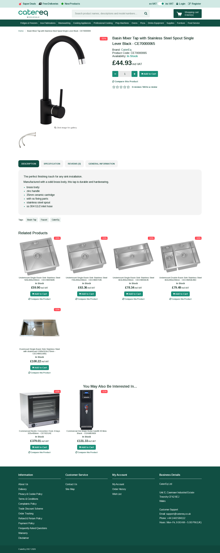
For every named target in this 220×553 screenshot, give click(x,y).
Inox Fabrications (47, 23)
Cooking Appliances (82, 23)
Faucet (44, 220)
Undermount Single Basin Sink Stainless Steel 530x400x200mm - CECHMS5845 (39, 278)
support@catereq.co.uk (178, 514)
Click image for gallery (65, 128)
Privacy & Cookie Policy (30, 494)
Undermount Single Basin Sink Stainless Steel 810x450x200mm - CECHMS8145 (133, 278)
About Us (23, 484)
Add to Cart (148, 74)
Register (194, 3)
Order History (119, 489)
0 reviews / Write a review (144, 87)
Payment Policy (26, 523)
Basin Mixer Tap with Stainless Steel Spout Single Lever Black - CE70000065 (59, 31)
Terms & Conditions (28, 499)
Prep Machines (122, 23)
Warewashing (64, 23)
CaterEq (126, 49)
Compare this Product (125, 81)
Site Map (70, 489)
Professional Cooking (103, 23)
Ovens (134, 23)
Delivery (22, 489)
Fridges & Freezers (28, 23)
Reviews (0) (74, 164)
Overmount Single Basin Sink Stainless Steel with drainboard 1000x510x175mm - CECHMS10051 (39, 351)
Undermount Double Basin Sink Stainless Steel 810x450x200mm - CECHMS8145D (180, 278)
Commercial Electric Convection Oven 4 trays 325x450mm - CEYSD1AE (39, 432)
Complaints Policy (27, 503)
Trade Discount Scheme (30, 508)
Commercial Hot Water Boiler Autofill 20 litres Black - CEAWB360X (86, 432)
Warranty (23, 533)
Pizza (142, 23)
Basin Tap (31, 220)
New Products (72, 3)
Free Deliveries (50, 3)
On (159, 4)
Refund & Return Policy (30, 518)
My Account (118, 484)
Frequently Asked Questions (32, 528)
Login (180, 3)
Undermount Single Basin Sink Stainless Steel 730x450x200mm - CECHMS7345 (86, 278)
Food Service (194, 23)
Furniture (181, 23)
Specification (52, 164)
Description (28, 164)
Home (21, 31)
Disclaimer (23, 538)
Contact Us (71, 484)
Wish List (116, 494)
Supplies (170, 23)
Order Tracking (25, 513)
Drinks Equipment (156, 23)
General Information (101, 164)
